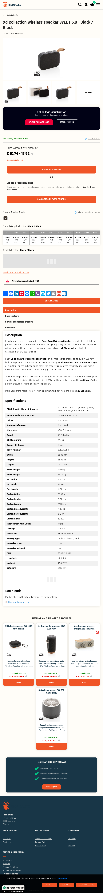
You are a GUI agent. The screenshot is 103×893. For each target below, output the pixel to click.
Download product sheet (20, 602)
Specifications (12, 316)
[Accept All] (49, 885)
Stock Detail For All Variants (16, 272)
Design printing (67, 122)
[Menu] (97, 4)
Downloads (10, 327)
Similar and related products (19, 321)
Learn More (62, 878)
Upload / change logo (39, 122)
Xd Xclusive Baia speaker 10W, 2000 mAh (51, 627)
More (18, 682)
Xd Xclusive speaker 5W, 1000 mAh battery (18, 627)
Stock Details (94, 138)
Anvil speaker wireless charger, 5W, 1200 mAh (84, 627)
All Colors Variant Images (89, 212)
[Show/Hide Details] (86, 885)
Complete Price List (15, 160)
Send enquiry (51, 786)
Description (10, 310)
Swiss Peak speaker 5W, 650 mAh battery (51, 691)
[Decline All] (66, 885)
